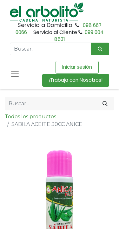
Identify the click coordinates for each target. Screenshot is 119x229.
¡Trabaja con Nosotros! (75, 80)
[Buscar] (105, 103)
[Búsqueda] (100, 49)
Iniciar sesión (77, 67)
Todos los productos (30, 117)
